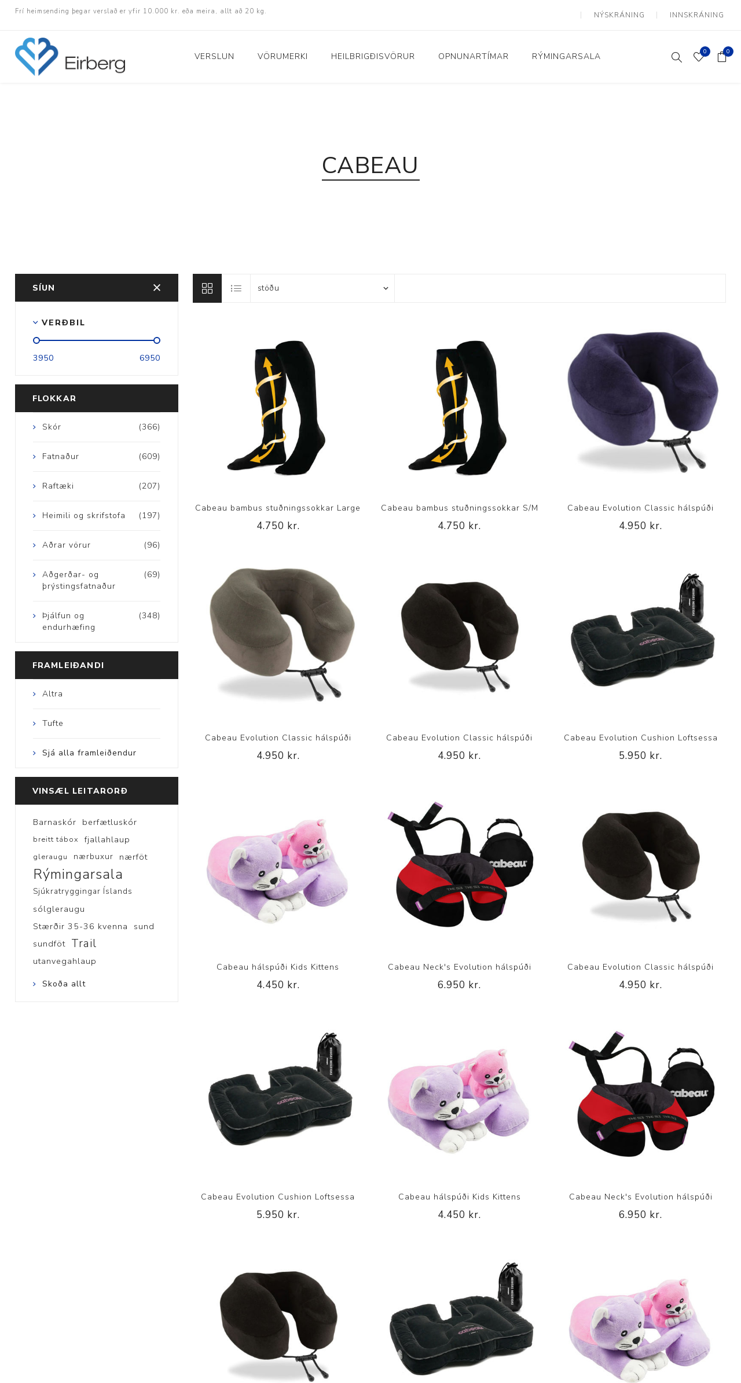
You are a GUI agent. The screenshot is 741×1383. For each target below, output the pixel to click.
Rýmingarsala (78, 867)
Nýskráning (626, 11)
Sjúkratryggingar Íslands (83, 884)
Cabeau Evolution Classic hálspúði (640, 501)
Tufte (53, 716)
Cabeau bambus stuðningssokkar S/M (459, 501)
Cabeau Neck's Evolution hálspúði (459, 960)
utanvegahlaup (65, 954)
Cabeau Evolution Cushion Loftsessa (641, 730)
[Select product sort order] (322, 281)
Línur (207, 281)
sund (144, 920)
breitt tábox (56, 833)
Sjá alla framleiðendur (89, 745)
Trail (84, 937)
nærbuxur (93, 850)
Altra (52, 686)
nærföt (133, 850)
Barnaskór (54, 815)
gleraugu (50, 850)
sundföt (49, 937)
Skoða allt (64, 977)
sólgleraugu (59, 902)
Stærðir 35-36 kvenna (80, 920)
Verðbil (64, 315)
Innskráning (699, 11)
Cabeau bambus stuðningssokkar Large (278, 501)
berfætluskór (109, 815)
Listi (236, 281)
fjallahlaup (107, 833)
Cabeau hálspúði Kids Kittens (278, 960)
